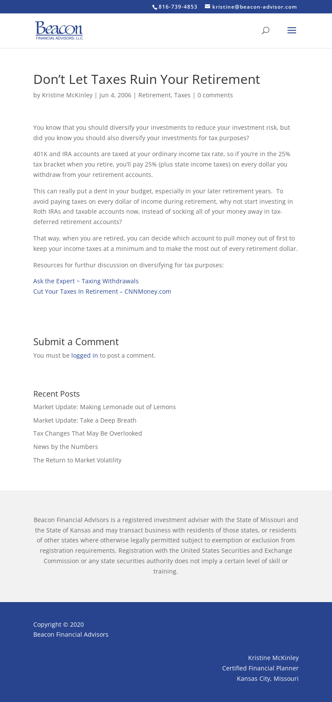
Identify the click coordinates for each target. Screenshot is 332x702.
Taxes (182, 95)
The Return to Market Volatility (77, 460)
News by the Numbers (65, 446)
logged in (84, 355)
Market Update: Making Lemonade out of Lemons (104, 407)
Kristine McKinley (67, 95)
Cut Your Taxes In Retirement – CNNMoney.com (102, 291)
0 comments (215, 95)
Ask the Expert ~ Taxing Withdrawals (86, 281)
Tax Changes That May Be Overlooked (87, 433)
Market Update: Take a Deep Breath (85, 420)
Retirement (154, 95)
